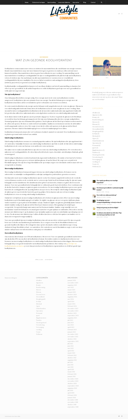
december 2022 (73, 334)
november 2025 (73, 283)
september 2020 (73, 386)
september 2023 (73, 315)
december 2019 (73, 400)
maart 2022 (71, 353)
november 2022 (73, 337)
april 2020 (71, 393)
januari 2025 (72, 292)
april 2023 (71, 327)
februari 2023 (72, 330)
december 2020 (73, 379)
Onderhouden (97, 141)
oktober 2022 (72, 339)
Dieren (94, 122)
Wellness (95, 166)
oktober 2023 (72, 313)
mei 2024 (71, 299)
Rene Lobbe (17, 416)
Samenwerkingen (11, 278)
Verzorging (96, 159)
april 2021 (71, 369)
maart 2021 (71, 372)
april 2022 (71, 351)
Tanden (95, 152)
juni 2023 (71, 323)
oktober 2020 (72, 383)
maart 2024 (71, 304)
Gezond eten (96, 127)
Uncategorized (97, 155)
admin (50, 259)
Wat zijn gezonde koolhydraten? (44, 60)
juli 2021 (70, 362)
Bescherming (96, 120)
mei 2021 (70, 367)
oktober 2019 (72, 404)
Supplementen (97, 150)
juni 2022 (71, 346)
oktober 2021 (72, 358)
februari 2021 (72, 374)
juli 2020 (70, 390)
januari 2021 (71, 376)
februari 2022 (72, 355)
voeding (95, 162)
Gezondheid (44, 57)
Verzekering (96, 157)
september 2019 (73, 407)
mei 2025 (71, 287)
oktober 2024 (72, 294)
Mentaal (95, 136)
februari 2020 (72, 395)
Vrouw (94, 164)
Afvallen (95, 113)
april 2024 (71, 301)
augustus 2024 (72, 297)
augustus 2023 (72, 318)
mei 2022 (71, 348)
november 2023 (73, 311)
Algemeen (95, 115)
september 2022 (73, 341)
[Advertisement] (64, 37)
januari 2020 (72, 397)
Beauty (94, 117)
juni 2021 (70, 365)
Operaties (95, 143)
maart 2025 (71, 290)
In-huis (94, 134)
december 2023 (73, 308)
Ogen (94, 138)
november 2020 (73, 381)
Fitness (94, 124)
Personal (95, 145)
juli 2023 (70, 320)
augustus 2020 (72, 388)
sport (94, 148)
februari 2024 (72, 306)
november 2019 (73, 402)
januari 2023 (72, 332)
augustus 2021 (72, 360)
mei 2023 (71, 325)
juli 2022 (70, 344)
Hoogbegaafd (97, 131)
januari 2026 (72, 280)
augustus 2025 (72, 285)
